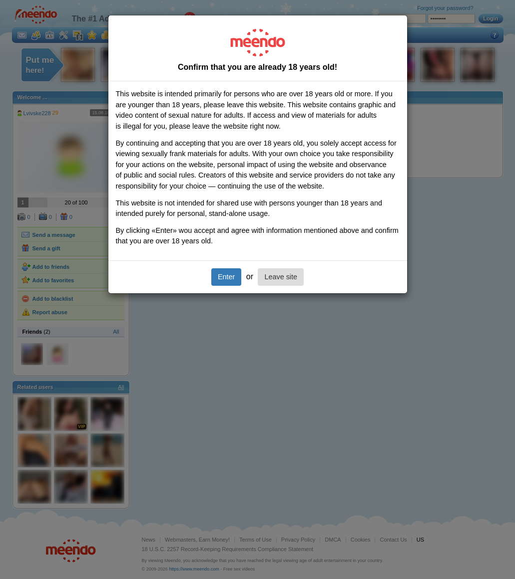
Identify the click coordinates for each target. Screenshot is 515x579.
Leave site (280, 277)
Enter (226, 277)
